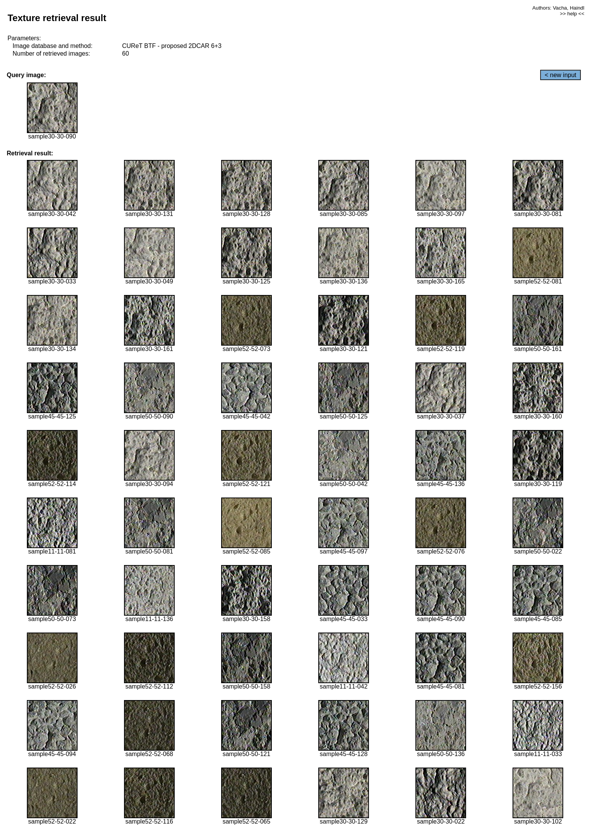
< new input (560, 75)
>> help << (572, 13)
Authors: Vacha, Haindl (558, 8)
